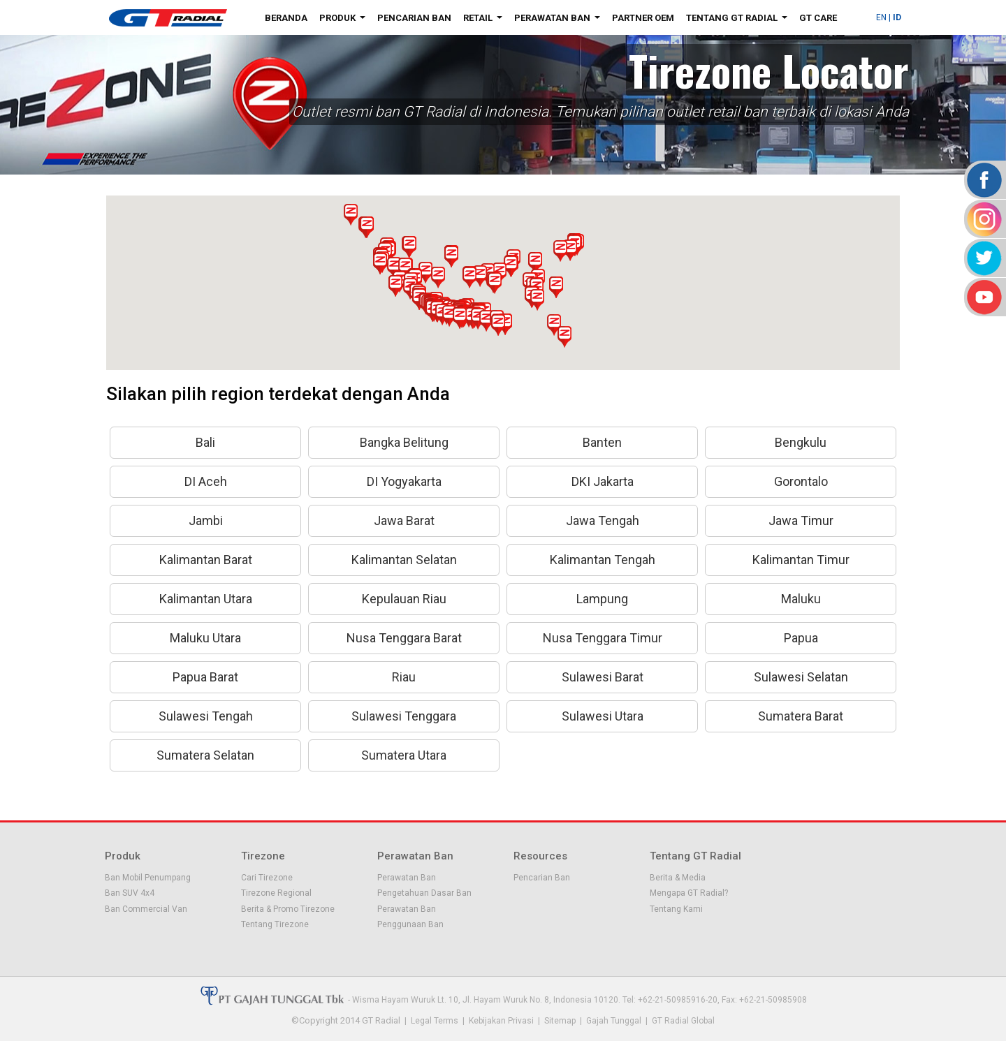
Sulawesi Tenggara (403, 716)
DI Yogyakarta (404, 481)
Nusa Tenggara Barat (404, 637)
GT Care (818, 18)
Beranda (286, 18)
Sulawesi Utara (602, 716)
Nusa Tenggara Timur (602, 637)
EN (881, 17)
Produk (345, 20)
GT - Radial (168, 17)
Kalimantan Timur (801, 559)
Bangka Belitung (404, 442)
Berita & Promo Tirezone (288, 909)
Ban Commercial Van (146, 909)
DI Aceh (205, 481)
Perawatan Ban (560, 20)
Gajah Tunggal (613, 1021)
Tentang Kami (676, 909)
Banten (602, 442)
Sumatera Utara (403, 755)
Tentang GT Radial (739, 20)
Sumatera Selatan (205, 755)
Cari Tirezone (267, 878)
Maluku (801, 598)
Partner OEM (643, 18)
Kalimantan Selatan (404, 559)
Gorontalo (801, 481)
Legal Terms (434, 1021)
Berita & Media (678, 878)
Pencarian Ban (414, 18)
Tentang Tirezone (275, 924)
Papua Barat (205, 677)
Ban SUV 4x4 (129, 893)
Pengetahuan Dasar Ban (424, 893)
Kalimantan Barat (205, 559)
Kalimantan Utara (205, 598)
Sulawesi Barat (602, 677)
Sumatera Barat (800, 716)
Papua (801, 637)
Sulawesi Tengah (206, 716)
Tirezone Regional (276, 893)
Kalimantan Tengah (602, 559)
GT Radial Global (683, 1021)
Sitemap (560, 1021)
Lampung (602, 598)
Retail (485, 20)
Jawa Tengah (602, 520)
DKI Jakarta (602, 481)
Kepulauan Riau (404, 598)
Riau (404, 677)
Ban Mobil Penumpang (148, 878)
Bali (205, 442)
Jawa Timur (800, 520)
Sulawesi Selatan (801, 677)
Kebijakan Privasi (501, 1021)
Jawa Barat (404, 520)
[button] (510, 266)
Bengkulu (800, 442)
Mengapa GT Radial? (689, 893)
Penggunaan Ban (410, 924)
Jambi (206, 520)
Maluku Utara (205, 637)
